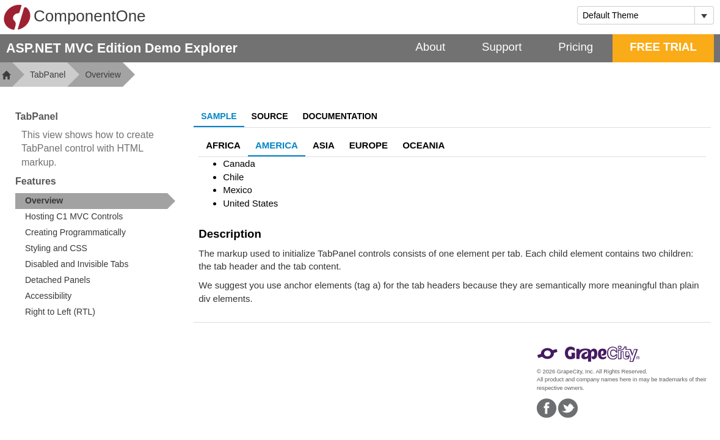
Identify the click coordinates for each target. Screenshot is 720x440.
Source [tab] (270, 116)
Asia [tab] (324, 145)
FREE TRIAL (663, 46)
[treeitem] (95, 201)
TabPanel (47, 74)
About (430, 46)
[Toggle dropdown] (703, 15)
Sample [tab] (218, 116)
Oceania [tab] (423, 145)
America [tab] (276, 145)
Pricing (575, 46)
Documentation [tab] (340, 116)
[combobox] (636, 15)
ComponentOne (74, 17)
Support (502, 46)
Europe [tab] (368, 145)
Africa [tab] (223, 145)
